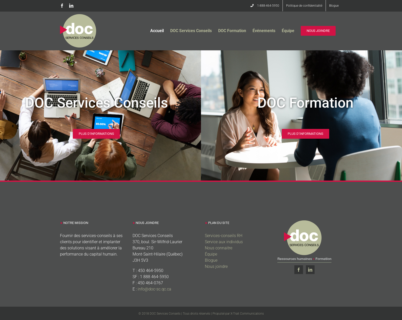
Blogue (211, 260)
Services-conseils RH (223, 235)
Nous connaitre (218, 248)
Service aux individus (224, 241)
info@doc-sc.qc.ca (154, 289)
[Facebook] (298, 269)
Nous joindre (216, 266)
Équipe (211, 254)
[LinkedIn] (310, 269)
